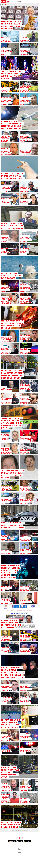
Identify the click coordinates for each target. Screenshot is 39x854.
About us (19, 852)
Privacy (19, 849)
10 (26, 830)
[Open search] (37, 1)
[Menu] (11, 1)
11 (28, 830)
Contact (19, 848)
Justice (1, 4)
